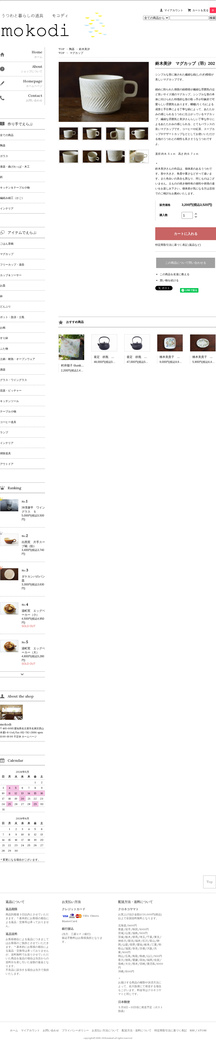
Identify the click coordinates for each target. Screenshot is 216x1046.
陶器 (71, 49)
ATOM (202, 1030)
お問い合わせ (51, 1030)
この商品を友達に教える (174, 274)
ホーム (14, 1030)
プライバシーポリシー (75, 1030)
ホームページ (29, 736)
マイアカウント (173, 10)
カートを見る (204, 10)
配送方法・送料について (136, 1030)
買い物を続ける (169, 280)
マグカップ (76, 53)
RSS (192, 1030)
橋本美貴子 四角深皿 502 (178, 357)
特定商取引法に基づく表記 (170, 1030)
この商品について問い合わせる (185, 262)
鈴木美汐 (84, 49)
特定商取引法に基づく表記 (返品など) (178, 244)
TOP (61, 49)
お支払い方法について (105, 1030)
